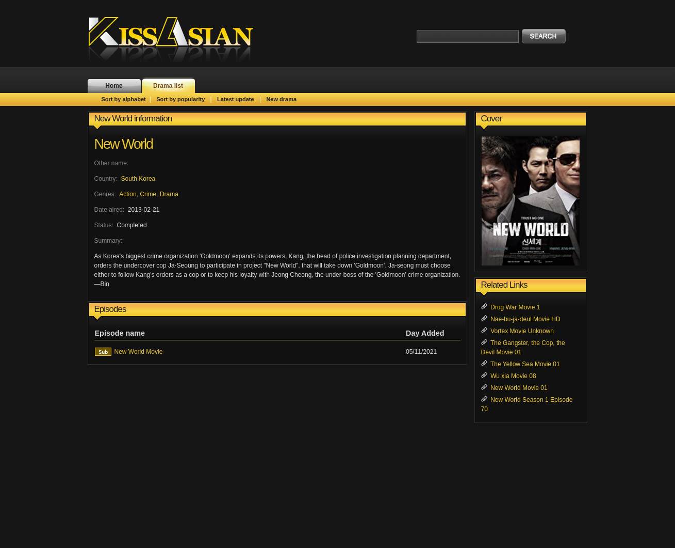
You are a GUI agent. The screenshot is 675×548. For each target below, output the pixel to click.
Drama (169, 194)
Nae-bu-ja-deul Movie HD (525, 319)
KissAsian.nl (178, 38)
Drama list (168, 85)
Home (113, 85)
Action (127, 194)
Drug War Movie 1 (515, 307)
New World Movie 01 (518, 388)
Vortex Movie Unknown (522, 331)
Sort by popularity (180, 99)
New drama (281, 99)
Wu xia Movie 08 (513, 376)
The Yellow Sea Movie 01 (525, 364)
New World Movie (138, 351)
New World (123, 144)
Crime (148, 194)
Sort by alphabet (124, 99)
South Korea (138, 178)
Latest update (235, 99)
